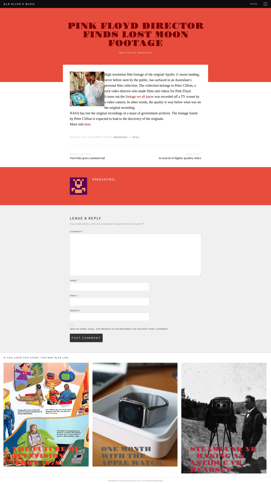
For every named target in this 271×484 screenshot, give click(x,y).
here (88, 124)
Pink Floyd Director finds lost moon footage (136, 35)
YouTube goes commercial (87, 158)
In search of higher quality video (180, 158)
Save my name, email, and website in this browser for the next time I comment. (119, 329)
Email (74, 295)
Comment (76, 231)
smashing (144, 52)
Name (74, 280)
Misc (136, 137)
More (253, 3)
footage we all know (139, 96)
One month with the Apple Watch (132, 456)
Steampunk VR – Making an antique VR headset (223, 459)
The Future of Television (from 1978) (46, 456)
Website (75, 310)
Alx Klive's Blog (19, 4)
